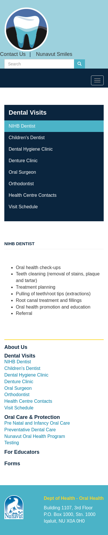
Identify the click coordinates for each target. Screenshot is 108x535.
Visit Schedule (23, 206)
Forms (12, 463)
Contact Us (13, 54)
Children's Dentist (27, 137)
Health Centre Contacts (32, 195)
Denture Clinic (23, 160)
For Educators (21, 452)
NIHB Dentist (22, 126)
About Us (15, 347)
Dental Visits (28, 112)
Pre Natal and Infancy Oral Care (37, 423)
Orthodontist (21, 183)
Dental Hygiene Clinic (31, 149)
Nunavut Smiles (54, 54)
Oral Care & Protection (32, 417)
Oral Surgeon (22, 172)
